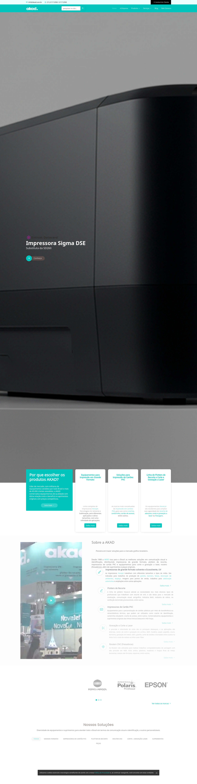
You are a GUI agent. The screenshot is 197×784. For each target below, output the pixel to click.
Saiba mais (90, 526)
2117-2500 (54, 2)
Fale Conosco (166, 8)
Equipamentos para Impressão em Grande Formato (90, 478)
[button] (96, 700)
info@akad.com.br (35, 2)
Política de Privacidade (102, 776)
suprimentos (62, 496)
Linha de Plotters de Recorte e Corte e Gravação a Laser (156, 480)
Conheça (38, 263)
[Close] (156, 776)
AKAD (58, 491)
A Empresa (124, 8)
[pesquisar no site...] (71, 8)
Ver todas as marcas (161, 703)
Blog (156, 8)
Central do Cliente (162, 2)
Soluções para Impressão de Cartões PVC (123, 479)
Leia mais (49, 505)
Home (114, 8)
